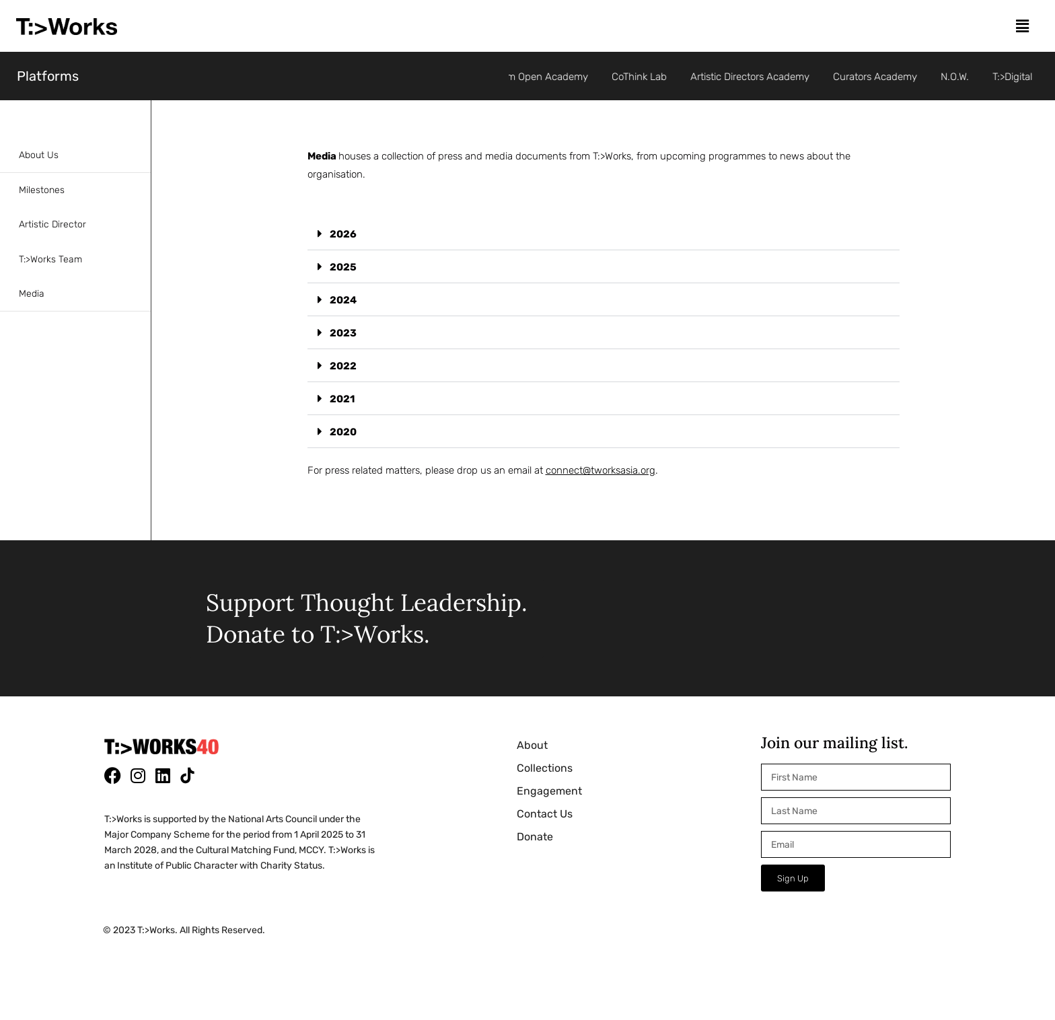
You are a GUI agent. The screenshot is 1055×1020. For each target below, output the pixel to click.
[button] (1022, 26)
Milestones (42, 190)
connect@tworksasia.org (600, 470)
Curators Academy (879, 77)
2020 (343, 432)
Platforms (48, 76)
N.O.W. (959, 77)
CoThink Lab (643, 77)
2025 (343, 267)
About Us (39, 155)
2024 (343, 300)
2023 (343, 333)
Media (31, 293)
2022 (343, 366)
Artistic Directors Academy (753, 77)
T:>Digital (1017, 77)
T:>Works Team (50, 259)
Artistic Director (52, 224)
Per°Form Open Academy (534, 77)
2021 (342, 399)
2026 (343, 234)
